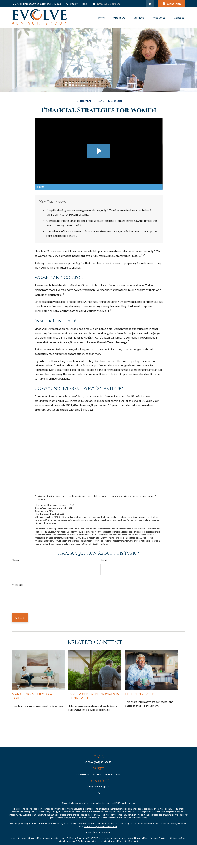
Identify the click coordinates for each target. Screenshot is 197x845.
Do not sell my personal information (100, 826)
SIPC (96, 838)
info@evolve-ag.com (106, 3)
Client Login (171, 3)
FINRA (90, 838)
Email (103, 560)
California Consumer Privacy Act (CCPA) (105, 823)
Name (15, 560)
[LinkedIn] (150, 3)
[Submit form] (20, 617)
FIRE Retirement (140, 694)
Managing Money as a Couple (32, 696)
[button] (100, 17)
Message (17, 584)
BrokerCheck (128, 803)
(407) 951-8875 (76, 3)
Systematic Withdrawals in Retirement (93, 696)
